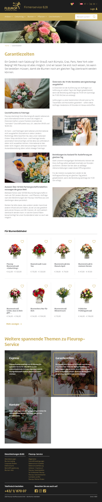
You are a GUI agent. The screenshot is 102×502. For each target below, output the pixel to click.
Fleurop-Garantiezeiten (36, 470)
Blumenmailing (10, 461)
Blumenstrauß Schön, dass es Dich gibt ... (15, 310)
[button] (9, 17)
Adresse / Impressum (36, 468)
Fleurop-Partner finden (36, 479)
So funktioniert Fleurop (36, 472)
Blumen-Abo (9, 470)
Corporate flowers (11, 463)
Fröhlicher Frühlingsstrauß (85, 309)
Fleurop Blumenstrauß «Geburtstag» (13, 266)
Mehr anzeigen (12, 324)
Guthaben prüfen (34, 477)
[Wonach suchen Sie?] (86, 16)
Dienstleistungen (10, 459)
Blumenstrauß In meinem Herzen (85, 265)
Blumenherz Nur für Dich (38, 309)
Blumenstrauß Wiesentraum (61, 309)
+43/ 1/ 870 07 (15, 491)
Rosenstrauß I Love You (38, 265)
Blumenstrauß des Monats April (62, 265)
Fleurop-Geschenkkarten (37, 475)
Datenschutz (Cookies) (36, 463)
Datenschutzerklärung (36, 466)
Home (7, 46)
